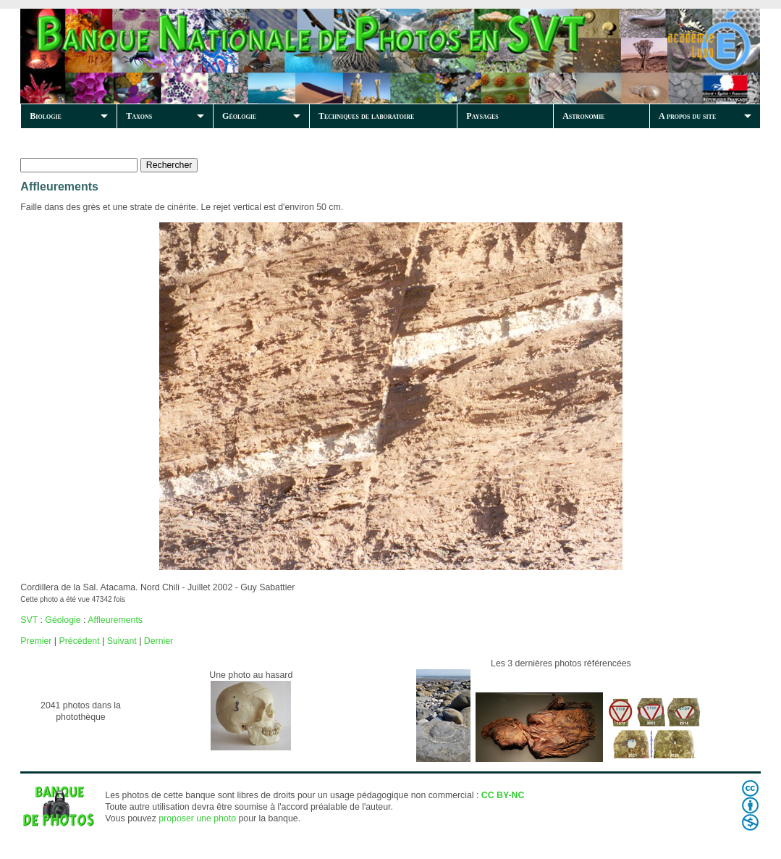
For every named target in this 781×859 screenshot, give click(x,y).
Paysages (482, 116)
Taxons (139, 116)
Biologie (46, 116)
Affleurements (115, 620)
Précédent (79, 641)
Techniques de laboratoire (366, 116)
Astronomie (583, 116)
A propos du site (687, 116)
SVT (29, 620)
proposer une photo (197, 818)
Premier (35, 641)
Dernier (158, 641)
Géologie (239, 116)
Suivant (122, 641)
